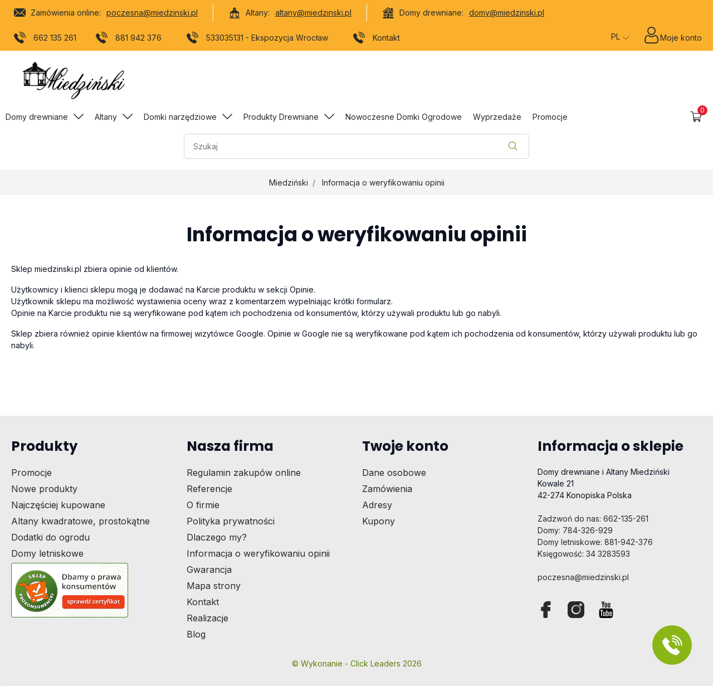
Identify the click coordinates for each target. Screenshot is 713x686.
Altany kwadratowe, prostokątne (80, 521)
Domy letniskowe (47, 553)
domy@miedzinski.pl (506, 12)
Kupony (378, 521)
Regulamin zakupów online (244, 472)
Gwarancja (209, 569)
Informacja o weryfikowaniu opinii (383, 182)
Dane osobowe (394, 472)
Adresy (377, 504)
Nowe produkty (44, 488)
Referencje (209, 488)
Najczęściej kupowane (58, 504)
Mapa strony (214, 585)
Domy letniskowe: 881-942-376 (595, 542)
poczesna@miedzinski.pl (152, 12)
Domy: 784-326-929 (575, 530)
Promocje (31, 472)
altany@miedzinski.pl (313, 12)
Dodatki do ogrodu (50, 537)
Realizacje (207, 618)
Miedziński (288, 182)
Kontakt (377, 39)
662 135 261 (45, 39)
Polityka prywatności (231, 521)
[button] (696, 116)
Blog (196, 634)
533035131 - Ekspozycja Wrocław (258, 39)
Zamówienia (387, 488)
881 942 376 (129, 39)
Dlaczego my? (217, 537)
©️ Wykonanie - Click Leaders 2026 (357, 663)
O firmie (203, 504)
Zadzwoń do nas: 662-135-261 (593, 518)
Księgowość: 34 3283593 (584, 553)
